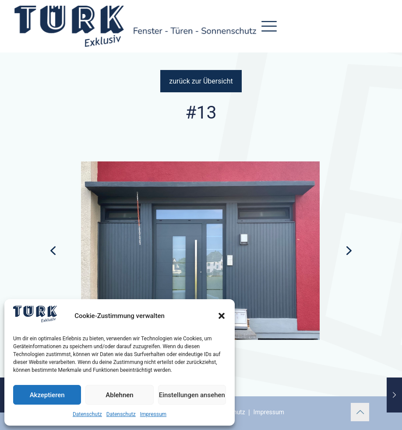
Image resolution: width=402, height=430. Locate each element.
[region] (201, 257)
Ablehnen (119, 395)
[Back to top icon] (360, 412)
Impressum (153, 414)
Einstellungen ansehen (192, 395)
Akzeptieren (47, 395)
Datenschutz (87, 414)
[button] (221, 315)
